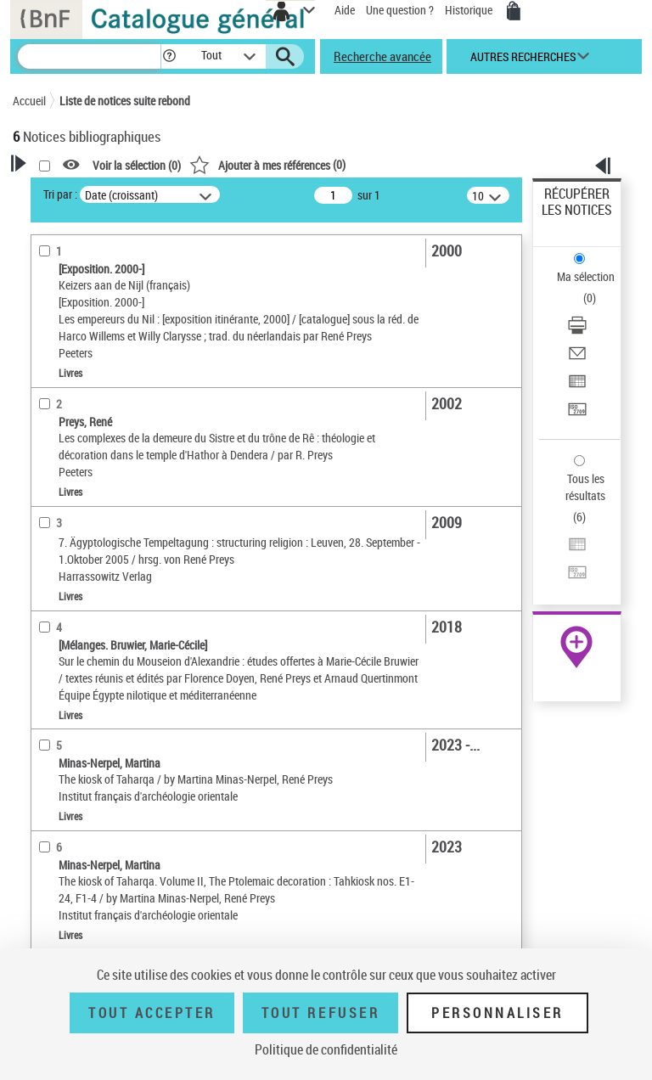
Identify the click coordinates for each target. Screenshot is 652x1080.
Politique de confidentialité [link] (326, 1049)
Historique (470, 10)
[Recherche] (89, 56)
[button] (169, 56)
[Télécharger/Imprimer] (577, 331)
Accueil (29, 101)
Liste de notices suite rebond (124, 101)
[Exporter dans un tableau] (577, 387)
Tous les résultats (585, 486)
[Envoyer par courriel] (577, 359)
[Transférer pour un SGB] (577, 415)
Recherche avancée (382, 56)
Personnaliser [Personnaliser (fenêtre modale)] (497, 1013)
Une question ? (400, 10)
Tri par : (60, 194)
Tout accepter (152, 1013)
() (267, 164)
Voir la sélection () (137, 165)
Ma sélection (586, 276)
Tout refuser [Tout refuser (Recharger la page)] (320, 1013)
